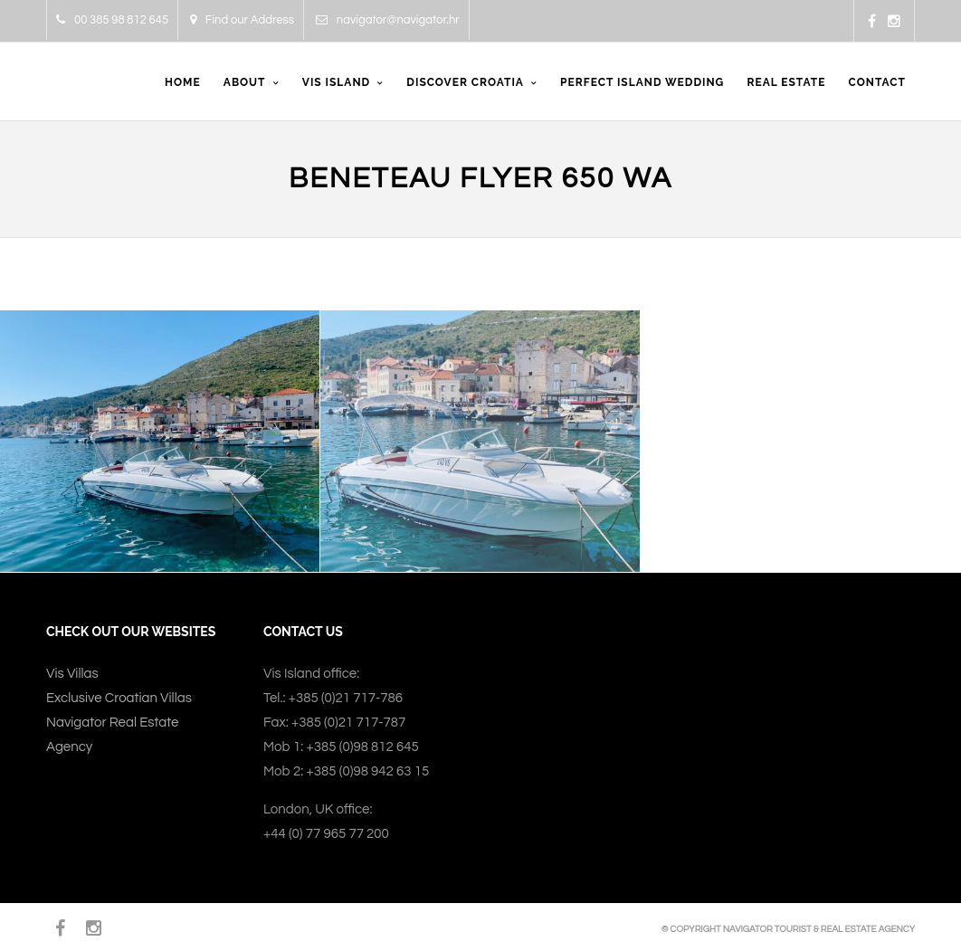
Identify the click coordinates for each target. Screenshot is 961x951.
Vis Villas (72, 673)
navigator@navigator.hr (388, 20)
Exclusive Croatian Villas (119, 698)
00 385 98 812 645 (112, 20)
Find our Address (242, 20)
